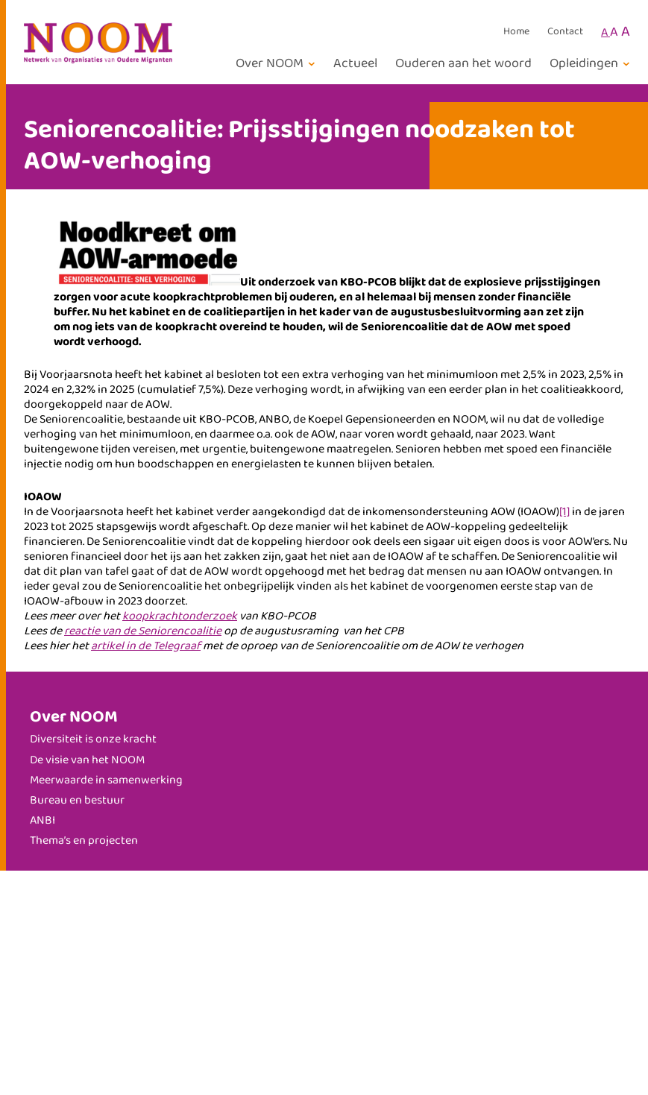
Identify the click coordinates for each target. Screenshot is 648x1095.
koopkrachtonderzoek (179, 616)
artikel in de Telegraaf (146, 646)
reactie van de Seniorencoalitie (142, 631)
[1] (564, 511)
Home (516, 32)
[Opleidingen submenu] (592, 63)
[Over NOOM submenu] (278, 63)
